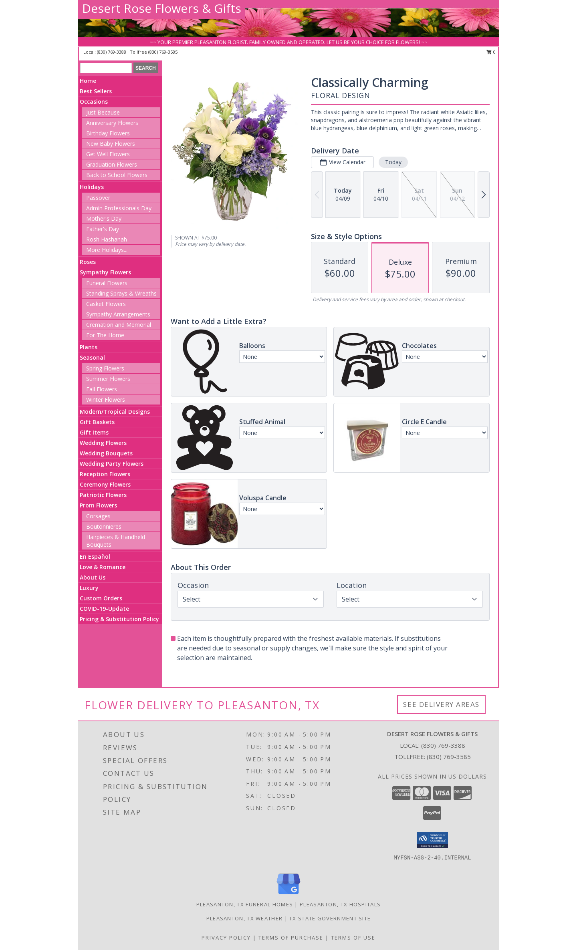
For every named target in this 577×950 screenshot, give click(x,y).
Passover (98, 197)
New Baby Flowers (110, 143)
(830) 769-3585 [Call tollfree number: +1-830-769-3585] (163, 52)
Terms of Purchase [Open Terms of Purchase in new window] (290, 937)
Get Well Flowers (108, 154)
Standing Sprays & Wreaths (121, 293)
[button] (432, 840)
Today (393, 162)
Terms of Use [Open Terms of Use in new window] (353, 937)
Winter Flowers (105, 399)
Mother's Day (103, 218)
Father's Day (102, 229)
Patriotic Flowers (103, 495)
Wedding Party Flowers (111, 463)
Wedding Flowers (103, 443)
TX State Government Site (330, 918)
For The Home (105, 335)
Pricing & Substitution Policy (119, 619)
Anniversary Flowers (112, 123)
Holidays (92, 187)
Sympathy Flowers (105, 272)
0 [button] (491, 52)
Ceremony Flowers (105, 484)
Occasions (94, 101)
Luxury (89, 588)
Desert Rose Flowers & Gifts (161, 8)
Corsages (98, 516)
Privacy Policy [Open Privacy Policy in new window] (226, 937)
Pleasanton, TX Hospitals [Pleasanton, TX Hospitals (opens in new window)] (340, 904)
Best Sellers (96, 91)
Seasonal (92, 357)
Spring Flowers (105, 368)
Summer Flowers (108, 378)
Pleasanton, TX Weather (244, 918)
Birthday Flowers (108, 133)
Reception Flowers (105, 474)
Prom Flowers (98, 505)
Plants (88, 347)
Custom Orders (101, 598)
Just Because (103, 112)
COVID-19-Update (104, 608)
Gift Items (94, 432)
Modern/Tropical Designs (115, 411)
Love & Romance (102, 567)
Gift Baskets (97, 422)
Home (88, 81)
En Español (95, 556)
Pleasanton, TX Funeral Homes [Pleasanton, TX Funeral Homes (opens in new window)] (244, 904)
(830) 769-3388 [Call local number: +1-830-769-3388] (112, 52)
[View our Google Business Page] (288, 894)
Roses (88, 262)
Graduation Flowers (111, 164)
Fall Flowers (101, 389)
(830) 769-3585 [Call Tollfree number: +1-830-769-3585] (449, 757)
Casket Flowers (106, 304)
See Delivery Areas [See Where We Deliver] (441, 704)
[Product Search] (106, 68)
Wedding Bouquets (106, 453)
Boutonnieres (103, 526)
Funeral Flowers (106, 283)
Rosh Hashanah (106, 239)
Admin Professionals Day (118, 208)
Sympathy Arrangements (118, 314)
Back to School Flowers (116, 175)
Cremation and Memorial (118, 324)
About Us (92, 577)
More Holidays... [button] (106, 250)
